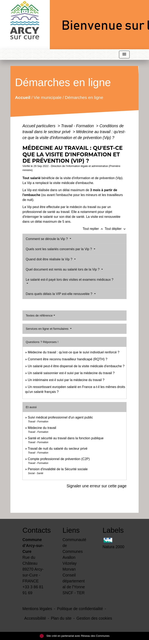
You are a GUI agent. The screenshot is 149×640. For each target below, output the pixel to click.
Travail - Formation (78, 126)
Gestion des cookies (94, 618)
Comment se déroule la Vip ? (47, 239)
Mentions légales (37, 608)
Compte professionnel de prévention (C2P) (59, 459)
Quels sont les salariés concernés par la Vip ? (59, 249)
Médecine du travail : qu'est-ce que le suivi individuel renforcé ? (73, 352)
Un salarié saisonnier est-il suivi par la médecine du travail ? (71, 373)
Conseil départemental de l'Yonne (73, 581)
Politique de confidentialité (80, 608)
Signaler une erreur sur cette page (97, 486)
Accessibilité (35, 618)
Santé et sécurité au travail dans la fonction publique (65, 438)
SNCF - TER (73, 593)
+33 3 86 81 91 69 (32, 590)
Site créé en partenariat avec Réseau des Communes (75, 635)
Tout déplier (116, 228)
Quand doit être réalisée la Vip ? (49, 259)
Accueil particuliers (39, 126)
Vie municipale (48, 97)
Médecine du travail (42, 428)
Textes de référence (39, 315)
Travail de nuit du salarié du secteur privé (57, 448)
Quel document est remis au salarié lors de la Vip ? (63, 269)
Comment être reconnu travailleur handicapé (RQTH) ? (67, 359)
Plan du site (61, 618)
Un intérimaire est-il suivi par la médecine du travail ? (66, 380)
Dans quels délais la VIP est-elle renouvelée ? (59, 294)
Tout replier (94, 228)
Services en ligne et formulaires (47, 328)
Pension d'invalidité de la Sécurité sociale (58, 469)
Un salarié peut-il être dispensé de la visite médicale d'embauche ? (76, 366)
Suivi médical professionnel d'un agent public (60, 417)
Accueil (22, 97)
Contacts (34, 530)
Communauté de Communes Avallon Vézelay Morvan (74, 554)
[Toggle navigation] (124, 55)
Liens (71, 530)
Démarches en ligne (84, 97)
